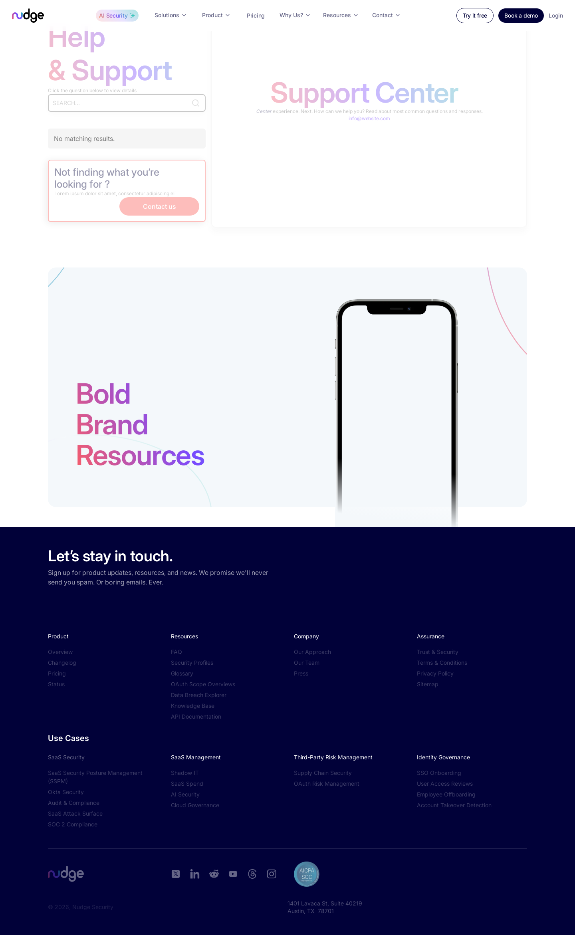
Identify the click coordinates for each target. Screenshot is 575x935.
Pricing (57, 673)
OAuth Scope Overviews (203, 684)
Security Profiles (192, 662)
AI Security (185, 794)
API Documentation (196, 716)
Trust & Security (437, 651)
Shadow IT (185, 772)
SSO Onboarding (439, 772)
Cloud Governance (195, 805)
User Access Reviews (445, 783)
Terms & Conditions (442, 662)
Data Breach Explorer (198, 694)
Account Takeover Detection (454, 805)
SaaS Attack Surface (75, 813)
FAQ (176, 651)
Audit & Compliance (73, 802)
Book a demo (521, 15)
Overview (60, 651)
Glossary (182, 673)
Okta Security (66, 791)
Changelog (62, 662)
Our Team (306, 662)
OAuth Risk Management (326, 783)
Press (301, 673)
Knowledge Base (192, 705)
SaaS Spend (187, 783)
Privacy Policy (435, 673)
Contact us (159, 206)
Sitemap (427, 684)
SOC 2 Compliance (72, 824)
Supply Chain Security (323, 772)
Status (56, 684)
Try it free (475, 15)
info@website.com (369, 118)
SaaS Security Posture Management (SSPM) (95, 776)
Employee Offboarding (446, 794)
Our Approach (312, 651)
